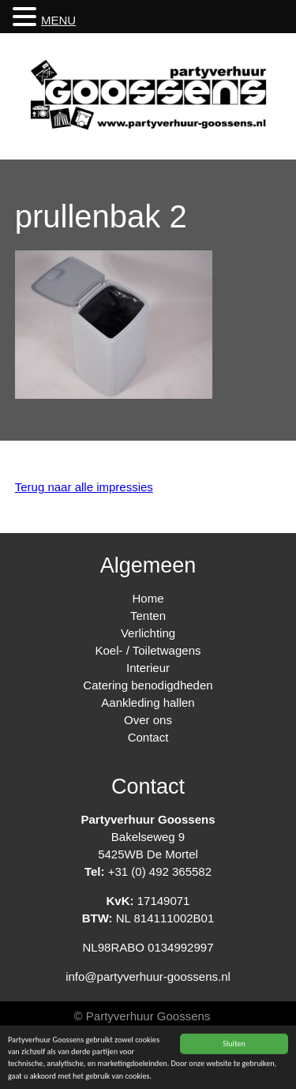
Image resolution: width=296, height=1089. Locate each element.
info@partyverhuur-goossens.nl (148, 976)
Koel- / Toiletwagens (148, 650)
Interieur (148, 667)
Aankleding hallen (147, 702)
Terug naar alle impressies (84, 487)
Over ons (148, 720)
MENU (58, 20)
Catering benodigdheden (147, 685)
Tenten (148, 615)
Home (147, 598)
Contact (148, 737)
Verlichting (148, 633)
